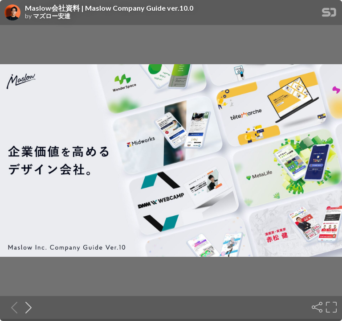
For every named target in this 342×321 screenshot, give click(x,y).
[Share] (316, 307)
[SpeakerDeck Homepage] (329, 14)
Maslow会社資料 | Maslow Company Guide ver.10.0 (109, 8)
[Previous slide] (11, 307)
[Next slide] (26, 307)
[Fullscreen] (330, 307)
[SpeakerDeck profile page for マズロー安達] (12, 12)
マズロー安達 (51, 16)
